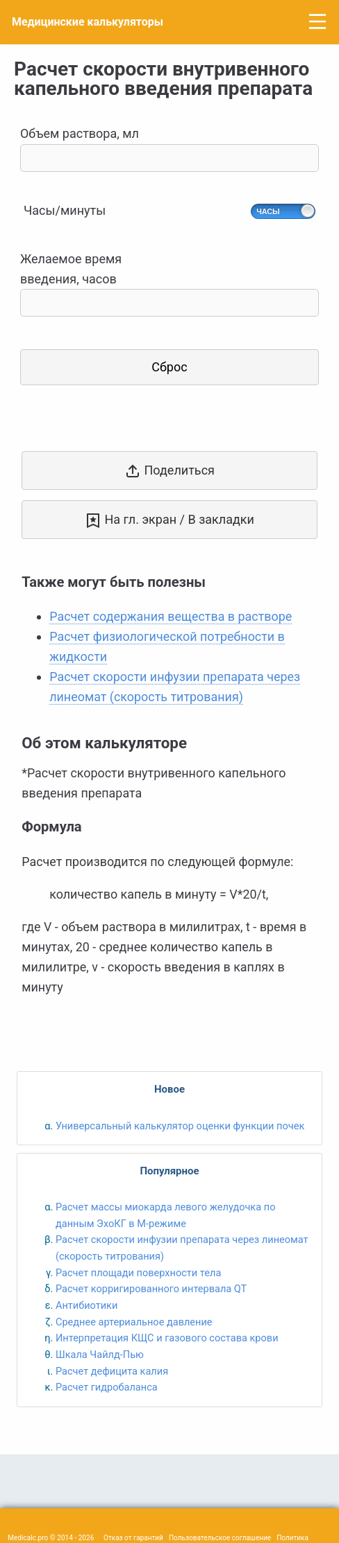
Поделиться (169, 471)
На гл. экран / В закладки (169, 520)
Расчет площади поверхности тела (138, 1273)
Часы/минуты (65, 210)
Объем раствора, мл (169, 148)
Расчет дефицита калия (112, 1371)
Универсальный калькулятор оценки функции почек (180, 1126)
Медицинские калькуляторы (87, 21)
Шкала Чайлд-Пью (100, 1354)
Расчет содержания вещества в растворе (170, 616)
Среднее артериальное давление (134, 1322)
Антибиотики (86, 1305)
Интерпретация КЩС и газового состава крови (167, 1338)
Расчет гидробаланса (107, 1387)
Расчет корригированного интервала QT (151, 1288)
